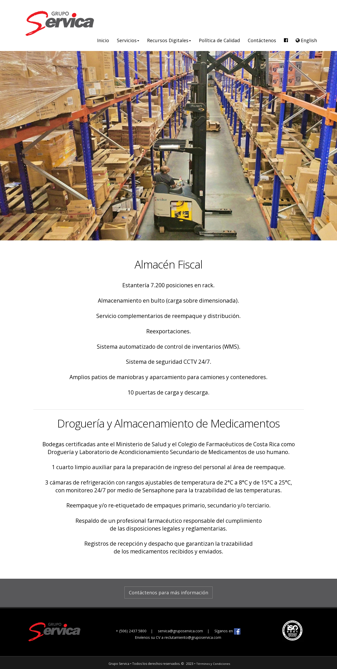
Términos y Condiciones (213, 664)
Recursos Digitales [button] (169, 40)
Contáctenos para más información (168, 592)
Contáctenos (262, 40)
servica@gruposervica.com (181, 630)
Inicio (103, 40)
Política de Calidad (219, 40)
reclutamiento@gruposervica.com (192, 637)
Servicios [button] (128, 40)
